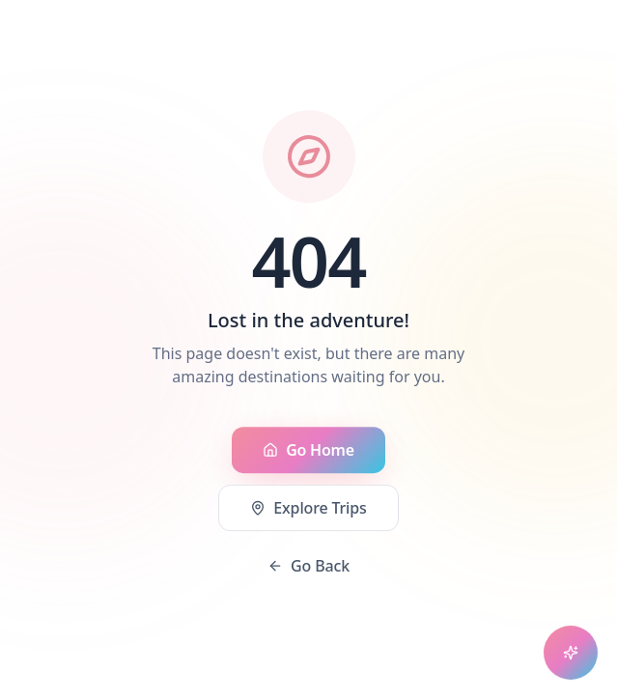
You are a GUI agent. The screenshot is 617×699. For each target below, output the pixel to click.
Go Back (308, 566)
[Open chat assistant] (571, 653)
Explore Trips (308, 508)
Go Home (308, 450)
